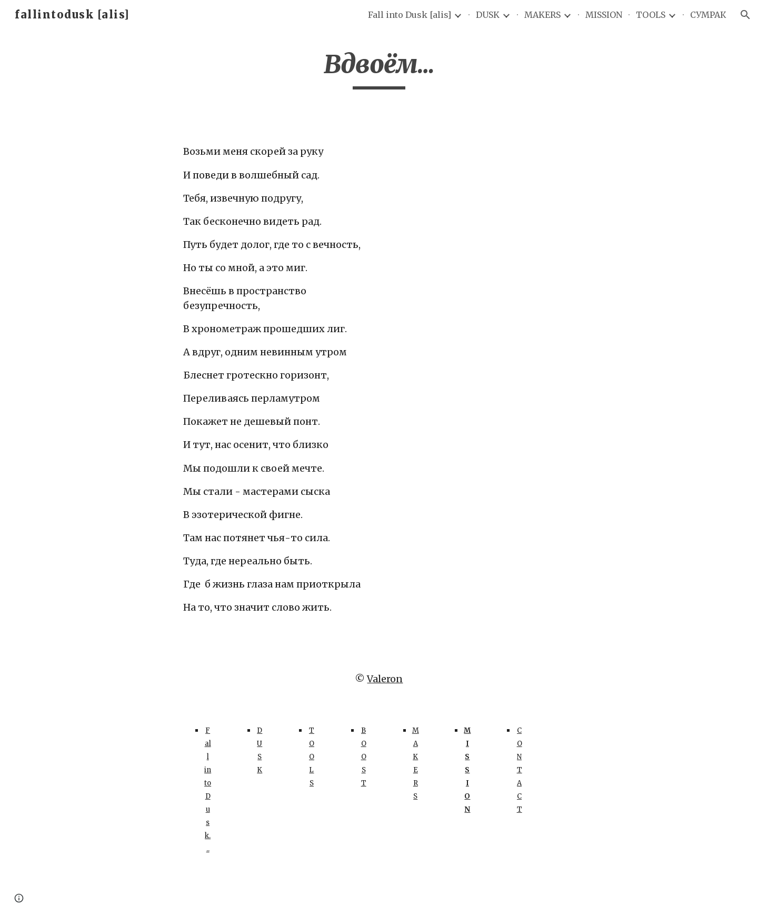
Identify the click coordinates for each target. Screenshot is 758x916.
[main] (379, 69)
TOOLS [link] (650, 14)
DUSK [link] (488, 14)
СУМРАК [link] (708, 14)
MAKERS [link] (542, 14)
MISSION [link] (603, 14)
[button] (745, 14)
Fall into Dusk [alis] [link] (409, 14)
